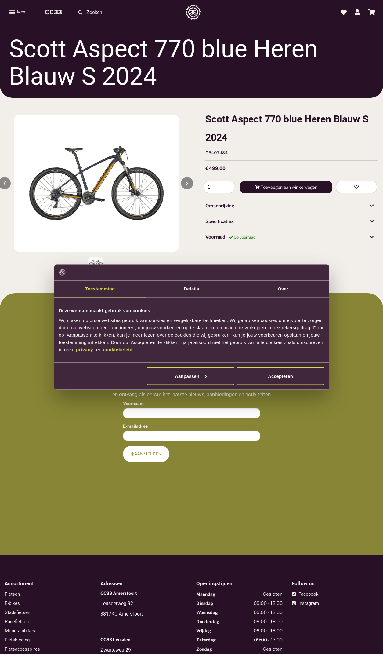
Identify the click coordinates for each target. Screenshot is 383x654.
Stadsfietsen (17, 612)
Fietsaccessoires (22, 649)
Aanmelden (146, 453)
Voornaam (133, 403)
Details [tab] (191, 288)
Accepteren (280, 375)
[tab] (292, 206)
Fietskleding (17, 640)
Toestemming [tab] (100, 288)
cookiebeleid (118, 349)
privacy (84, 349)
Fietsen (12, 594)
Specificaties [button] (289, 221)
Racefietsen (17, 621)
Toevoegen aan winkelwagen (286, 187)
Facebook (305, 594)
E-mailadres (135, 426)
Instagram (305, 603)
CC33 (53, 12)
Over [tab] (283, 288)
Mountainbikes (20, 631)
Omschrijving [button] (289, 206)
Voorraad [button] (289, 237)
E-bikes (12, 603)
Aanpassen (191, 375)
